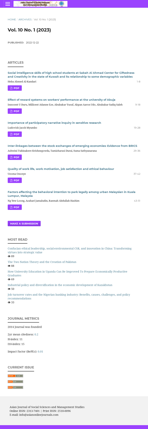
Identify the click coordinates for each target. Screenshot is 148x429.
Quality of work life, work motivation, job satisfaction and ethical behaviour (61, 169)
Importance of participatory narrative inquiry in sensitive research (54, 123)
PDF (16, 88)
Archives (25, 19)
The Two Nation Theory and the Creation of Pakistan (42, 262)
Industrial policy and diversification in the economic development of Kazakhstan (60, 285)
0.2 (36, 334)
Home (12, 19)
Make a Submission (24, 223)
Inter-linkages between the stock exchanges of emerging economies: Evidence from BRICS (72, 146)
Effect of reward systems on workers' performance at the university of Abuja (61, 99)
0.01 (40, 351)
